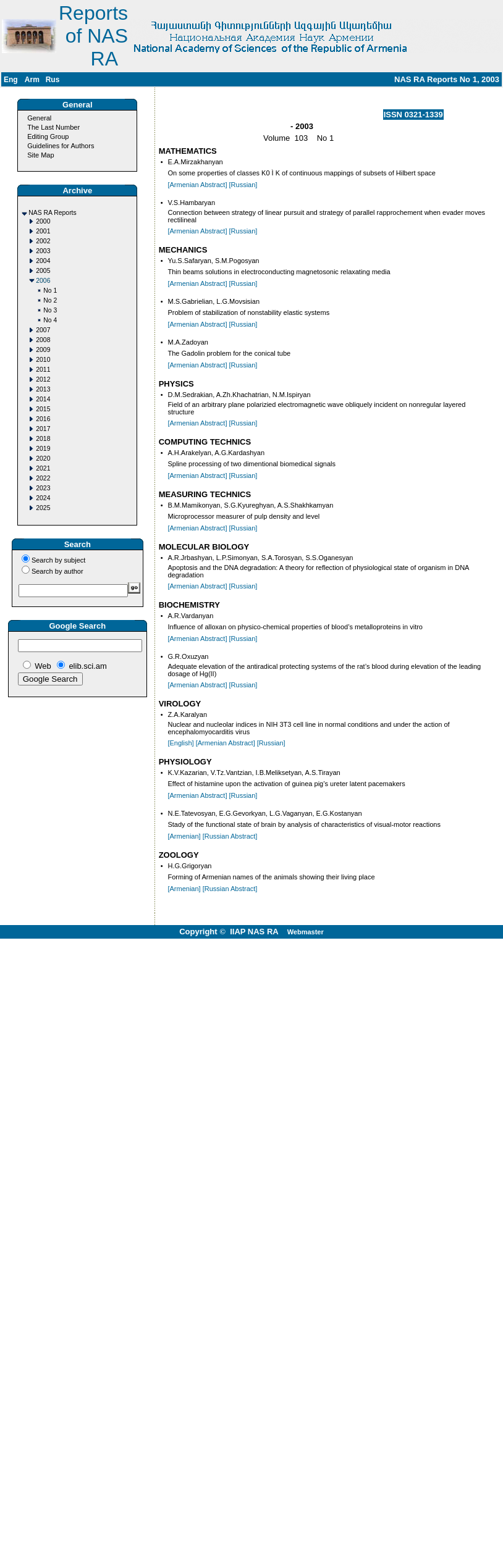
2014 (43, 399)
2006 (43, 280)
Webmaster (305, 932)
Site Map (40, 155)
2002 (43, 241)
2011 (43, 369)
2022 (43, 478)
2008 (43, 340)
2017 (43, 428)
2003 (43, 251)
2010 (43, 359)
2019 (43, 448)
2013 (43, 389)
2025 (43, 508)
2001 (43, 231)
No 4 (50, 320)
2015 (43, 409)
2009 (43, 349)
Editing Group (48, 136)
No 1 (50, 290)
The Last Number (53, 127)
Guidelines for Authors (60, 145)
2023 (43, 488)
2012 (43, 379)
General (39, 118)
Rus (53, 79)
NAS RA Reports (52, 212)
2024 (43, 498)
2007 (43, 330)
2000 (43, 221)
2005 (43, 270)
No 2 (50, 300)
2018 (43, 438)
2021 (43, 468)
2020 (43, 458)
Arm (32, 79)
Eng (11, 79)
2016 (43, 419)
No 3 (50, 310)
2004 (43, 261)
